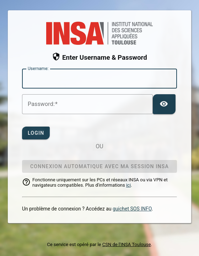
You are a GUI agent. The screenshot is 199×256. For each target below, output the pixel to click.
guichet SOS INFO (132, 209)
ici (128, 185)
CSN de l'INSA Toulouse (126, 244)
